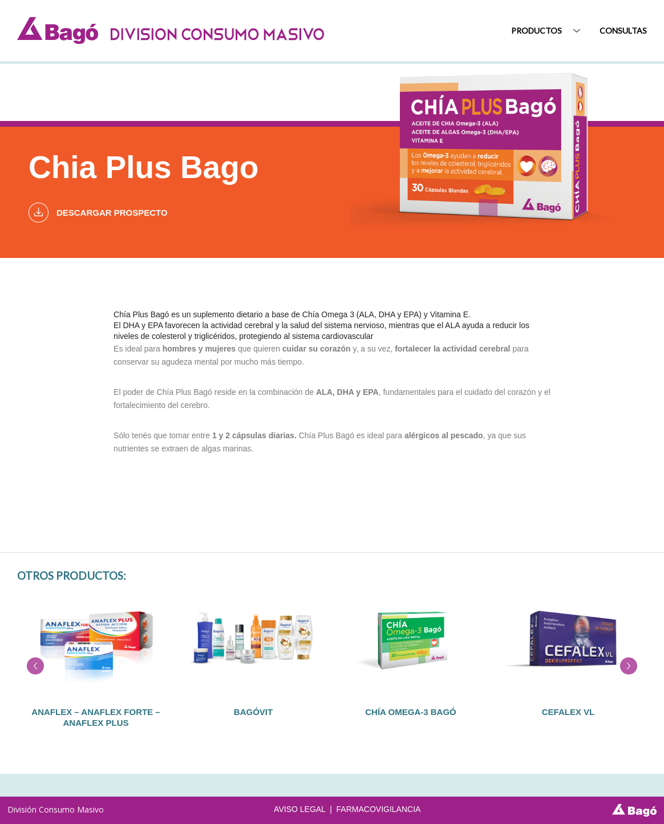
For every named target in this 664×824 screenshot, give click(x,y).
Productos (536, 30)
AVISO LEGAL (299, 809)
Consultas (623, 30)
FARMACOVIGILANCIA (379, 809)
